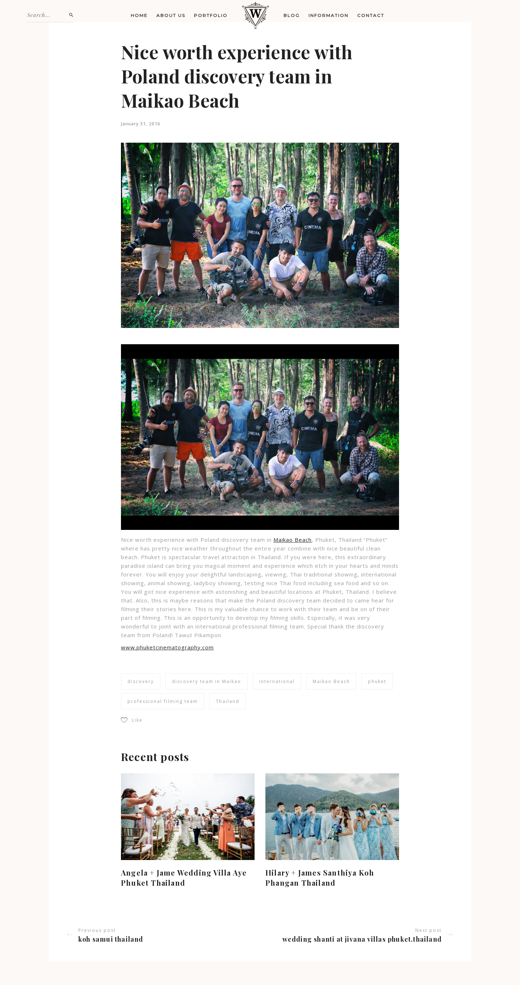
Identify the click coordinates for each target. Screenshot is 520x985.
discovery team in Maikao (206, 681)
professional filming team (162, 701)
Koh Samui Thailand (110, 939)
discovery (140, 681)
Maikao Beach (292, 539)
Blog (291, 15)
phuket (377, 681)
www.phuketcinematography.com (167, 647)
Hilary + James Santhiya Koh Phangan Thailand (319, 877)
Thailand (227, 701)
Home (139, 15)
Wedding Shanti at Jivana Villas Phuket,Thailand (362, 939)
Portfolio (211, 15)
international (277, 681)
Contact (370, 15)
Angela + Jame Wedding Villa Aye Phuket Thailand (184, 877)
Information (328, 15)
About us (170, 15)
